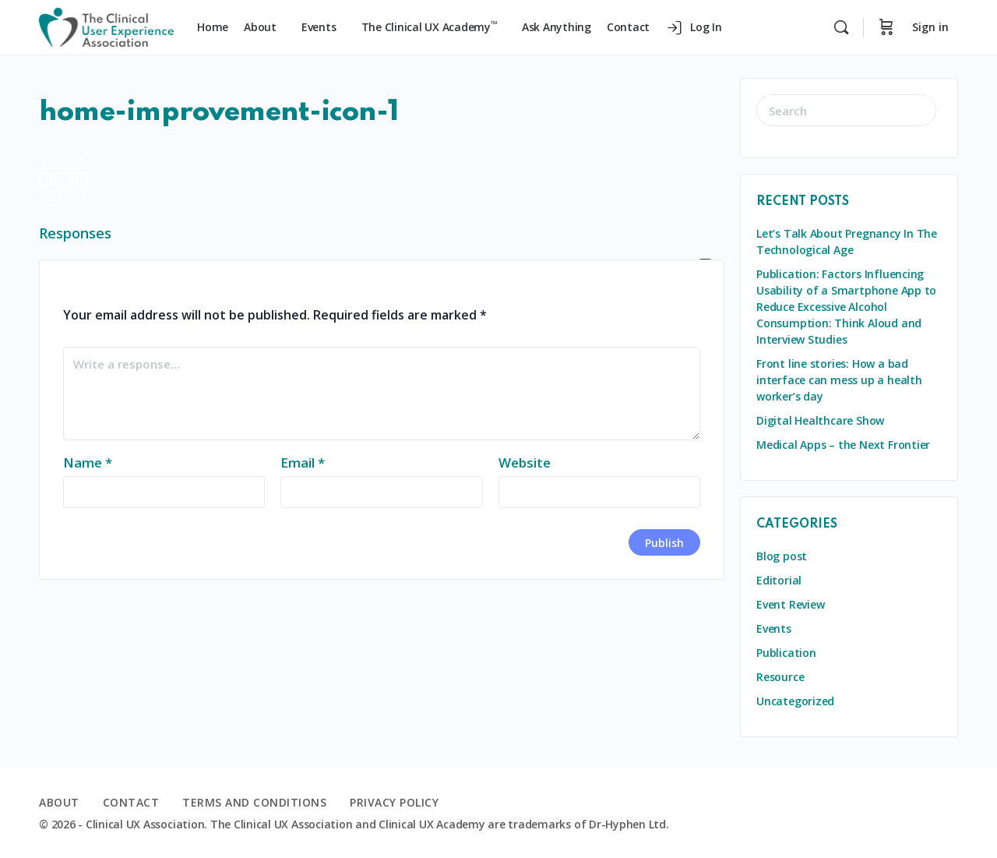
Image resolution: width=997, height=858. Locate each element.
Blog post (781, 556)
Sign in (930, 26)
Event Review (790, 604)
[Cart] (886, 27)
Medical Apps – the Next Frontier (843, 444)
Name (87, 462)
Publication (786, 652)
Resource (780, 676)
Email (302, 462)
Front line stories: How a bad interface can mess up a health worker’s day (839, 380)
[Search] (841, 27)
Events (773, 628)
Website (524, 462)
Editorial (778, 580)
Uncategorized (795, 701)
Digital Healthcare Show (820, 420)
